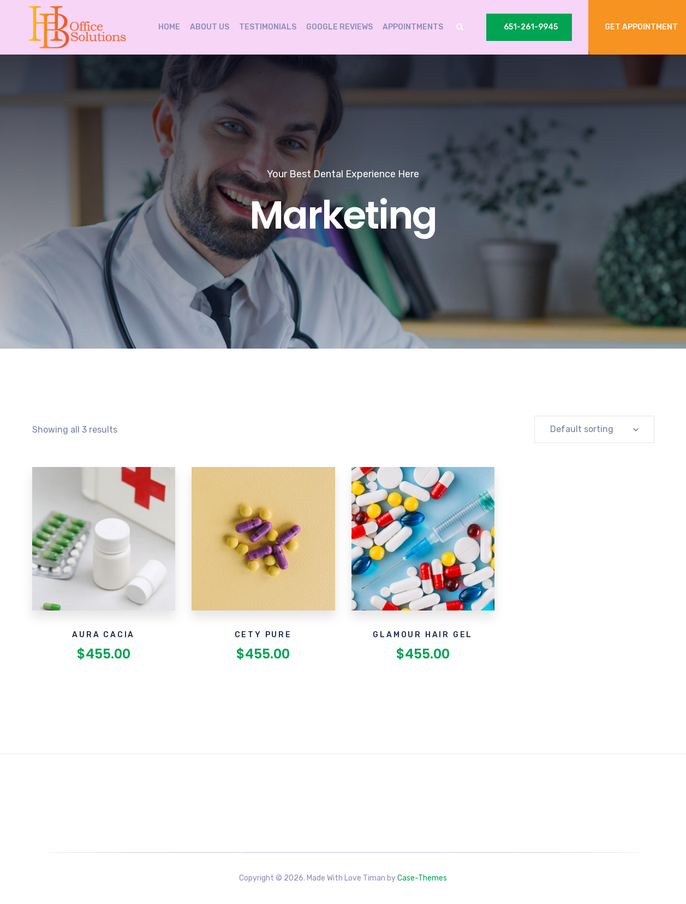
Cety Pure (263, 634)
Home (169, 27)
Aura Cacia (103, 634)
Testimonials (267, 27)
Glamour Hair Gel (423, 634)
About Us (209, 27)
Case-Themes (422, 878)
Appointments (413, 27)
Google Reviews (339, 27)
